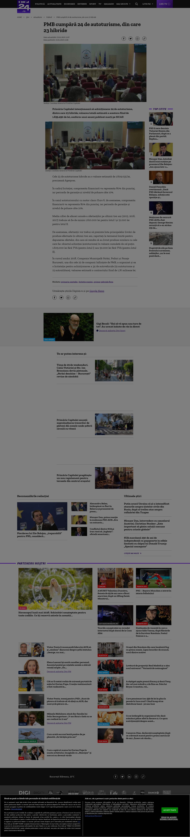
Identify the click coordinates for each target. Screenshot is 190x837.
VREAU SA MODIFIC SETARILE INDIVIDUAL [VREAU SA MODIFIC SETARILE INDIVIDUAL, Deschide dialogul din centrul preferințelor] (169, 818)
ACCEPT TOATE (169, 810)
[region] (95, 815)
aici (79, 821)
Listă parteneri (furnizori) (93, 816)
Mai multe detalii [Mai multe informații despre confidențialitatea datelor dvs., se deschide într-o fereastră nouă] (16, 809)
